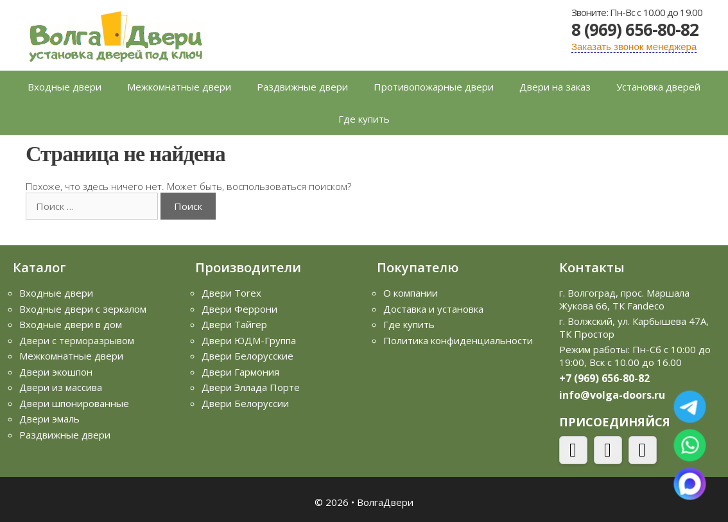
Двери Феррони (239, 308)
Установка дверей (658, 86)
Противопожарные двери (434, 86)
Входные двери (64, 86)
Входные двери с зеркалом (82, 308)
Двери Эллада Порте (251, 387)
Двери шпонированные (74, 403)
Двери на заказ (555, 86)
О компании (410, 292)
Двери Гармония (240, 371)
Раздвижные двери (302, 86)
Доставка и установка (433, 308)
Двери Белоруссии (245, 403)
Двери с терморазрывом (76, 340)
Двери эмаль (49, 418)
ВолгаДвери (385, 502)
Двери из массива (60, 387)
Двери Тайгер (234, 324)
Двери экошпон (55, 371)
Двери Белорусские (247, 355)
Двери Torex (231, 292)
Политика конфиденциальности (458, 340)
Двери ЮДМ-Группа (249, 340)
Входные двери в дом (70, 324)
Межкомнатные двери (179, 86)
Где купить (364, 118)
